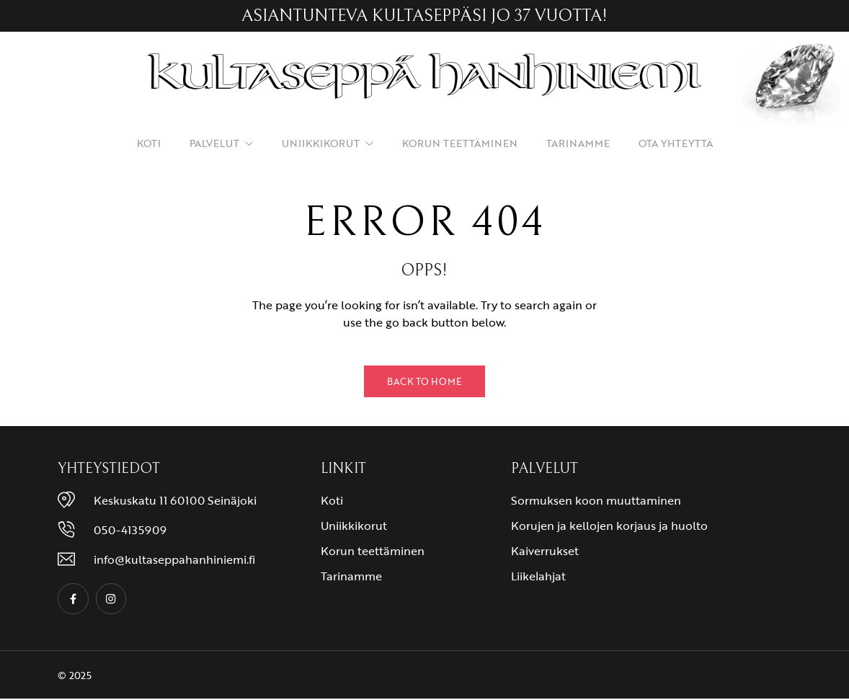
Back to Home (424, 381)
